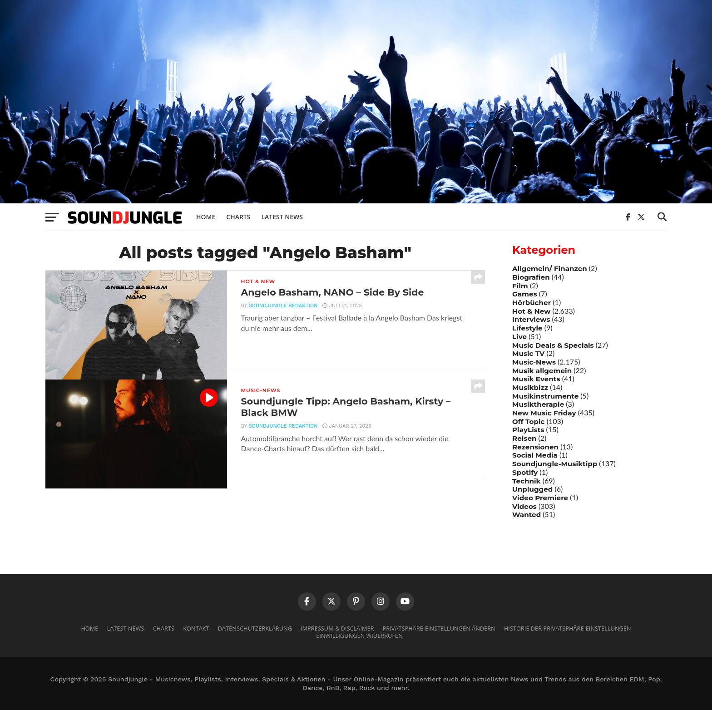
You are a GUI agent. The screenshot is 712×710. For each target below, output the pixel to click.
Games (524, 294)
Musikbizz (530, 387)
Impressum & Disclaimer (337, 628)
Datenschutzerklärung (255, 628)
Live (519, 336)
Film (520, 285)
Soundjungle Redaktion (281, 307)
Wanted (526, 514)
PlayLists (528, 429)
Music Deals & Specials (553, 345)
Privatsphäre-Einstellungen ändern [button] (439, 628)
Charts (238, 216)
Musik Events (536, 379)
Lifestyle (527, 328)
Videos (524, 506)
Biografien (531, 277)
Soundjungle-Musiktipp (554, 463)
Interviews (531, 319)
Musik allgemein (542, 370)
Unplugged (532, 489)
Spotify (525, 472)
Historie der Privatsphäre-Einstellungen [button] (567, 628)
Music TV (528, 353)
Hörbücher (531, 302)
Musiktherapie (538, 404)
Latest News (282, 216)
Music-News (534, 362)
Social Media (535, 455)
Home (205, 216)
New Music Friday (544, 413)
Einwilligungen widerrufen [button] (359, 635)
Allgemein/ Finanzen (549, 268)
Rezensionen (535, 447)
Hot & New (531, 311)
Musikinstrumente (545, 396)
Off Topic (528, 421)
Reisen (524, 438)
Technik (526, 481)
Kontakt (196, 628)
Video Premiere (540, 497)
